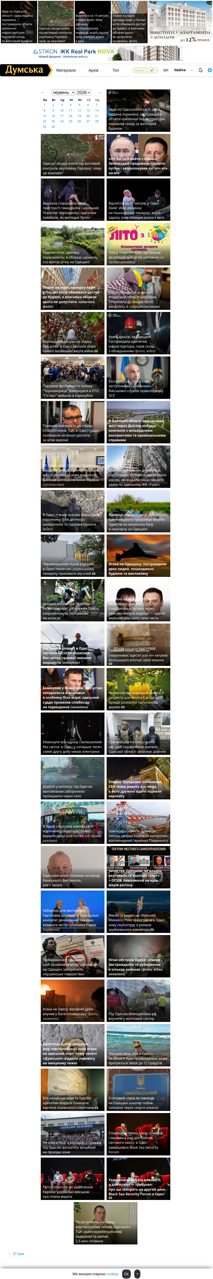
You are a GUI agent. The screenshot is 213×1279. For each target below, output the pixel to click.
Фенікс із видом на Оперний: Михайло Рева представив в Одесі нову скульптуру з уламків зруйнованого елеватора (137, 922)
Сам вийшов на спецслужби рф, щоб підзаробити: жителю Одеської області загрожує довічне (137, 747)
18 (70, 116)
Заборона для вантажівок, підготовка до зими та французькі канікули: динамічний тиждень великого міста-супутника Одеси (71, 920)
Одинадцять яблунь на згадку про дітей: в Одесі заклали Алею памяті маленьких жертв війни (70, 346)
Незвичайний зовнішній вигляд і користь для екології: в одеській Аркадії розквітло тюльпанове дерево (136, 699)
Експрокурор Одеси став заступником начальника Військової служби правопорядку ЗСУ (136, 388)
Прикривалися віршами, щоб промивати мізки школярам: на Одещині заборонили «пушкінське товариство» (70, 967)
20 (88, 116)
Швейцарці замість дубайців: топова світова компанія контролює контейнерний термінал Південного (138, 836)
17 (61, 116)
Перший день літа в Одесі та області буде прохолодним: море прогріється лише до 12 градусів (138, 1058)
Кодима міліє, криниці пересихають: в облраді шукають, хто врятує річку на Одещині (70, 257)
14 (96, 110)
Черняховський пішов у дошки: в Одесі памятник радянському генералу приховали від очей (69, 569)
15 (44, 116)
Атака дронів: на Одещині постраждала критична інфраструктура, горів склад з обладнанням (132, 343)
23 (53, 121)
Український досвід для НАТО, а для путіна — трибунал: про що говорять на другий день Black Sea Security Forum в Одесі (137, 1188)
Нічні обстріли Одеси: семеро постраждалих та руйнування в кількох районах (136, 967)
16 (53, 116)
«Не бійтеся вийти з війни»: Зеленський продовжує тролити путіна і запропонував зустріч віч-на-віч (138, 165)
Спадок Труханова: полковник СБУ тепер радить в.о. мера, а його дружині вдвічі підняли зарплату (135, 788)
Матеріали (66, 70)
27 (88, 121)
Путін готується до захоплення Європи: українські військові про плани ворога (68, 1192)
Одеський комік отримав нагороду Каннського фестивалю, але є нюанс (71, 880)
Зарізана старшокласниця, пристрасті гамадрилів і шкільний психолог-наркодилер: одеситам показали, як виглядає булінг (71, 210)
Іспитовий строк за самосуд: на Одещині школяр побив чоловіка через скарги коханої (133, 1103)
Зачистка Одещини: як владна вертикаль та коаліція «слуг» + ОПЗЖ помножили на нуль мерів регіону (135, 877)
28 (96, 121)
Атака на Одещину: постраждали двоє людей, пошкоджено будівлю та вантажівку (137, 569)
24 (61, 121)
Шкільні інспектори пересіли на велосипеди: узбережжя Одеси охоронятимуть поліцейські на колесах (71, 610)
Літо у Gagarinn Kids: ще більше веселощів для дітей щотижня (136, 257)
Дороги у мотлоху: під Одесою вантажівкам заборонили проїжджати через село (68, 791)
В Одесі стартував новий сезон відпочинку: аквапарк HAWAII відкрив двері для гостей (72, 833)
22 (44, 121)
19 (79, 116)
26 (79, 121)
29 (44, 127)
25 (70, 121)
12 (79, 110)
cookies (112, 1274)
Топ (116, 70)
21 (96, 116)
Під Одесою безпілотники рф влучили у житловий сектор (133, 1016)
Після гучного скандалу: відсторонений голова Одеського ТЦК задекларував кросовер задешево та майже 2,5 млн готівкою (103, 1231)
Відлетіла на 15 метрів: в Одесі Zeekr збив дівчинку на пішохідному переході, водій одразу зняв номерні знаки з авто (92, 28)
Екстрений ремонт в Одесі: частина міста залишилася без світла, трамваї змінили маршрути (67, 655)
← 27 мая (16, 1253)
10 (61, 110)
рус (166, 69)
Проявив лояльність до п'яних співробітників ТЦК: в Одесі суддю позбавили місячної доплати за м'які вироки (71, 432)
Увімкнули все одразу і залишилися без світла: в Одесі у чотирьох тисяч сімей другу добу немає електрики (72, 747)
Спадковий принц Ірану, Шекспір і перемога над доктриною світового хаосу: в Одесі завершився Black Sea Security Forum (136, 1142)
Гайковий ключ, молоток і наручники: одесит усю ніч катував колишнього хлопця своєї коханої (138, 657)
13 (88, 110)
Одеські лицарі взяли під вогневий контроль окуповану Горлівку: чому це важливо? (55, 34)
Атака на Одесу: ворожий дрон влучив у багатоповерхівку (71, 1014)
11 (70, 110)
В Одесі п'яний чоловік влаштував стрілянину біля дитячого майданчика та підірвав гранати (71, 521)
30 (53, 127)
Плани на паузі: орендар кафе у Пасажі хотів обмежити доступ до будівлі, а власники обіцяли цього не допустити (71, 297)
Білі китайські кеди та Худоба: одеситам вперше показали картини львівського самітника (70, 1103)
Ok (126, 1274)
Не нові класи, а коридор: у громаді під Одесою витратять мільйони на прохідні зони (72, 1147)
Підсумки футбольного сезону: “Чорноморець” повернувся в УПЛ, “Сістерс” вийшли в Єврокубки (71, 391)
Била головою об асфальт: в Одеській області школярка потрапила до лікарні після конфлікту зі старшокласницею (134, 299)
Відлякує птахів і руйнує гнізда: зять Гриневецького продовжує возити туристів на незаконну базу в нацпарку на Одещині (138, 521)
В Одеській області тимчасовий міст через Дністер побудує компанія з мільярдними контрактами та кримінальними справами (137, 430)
